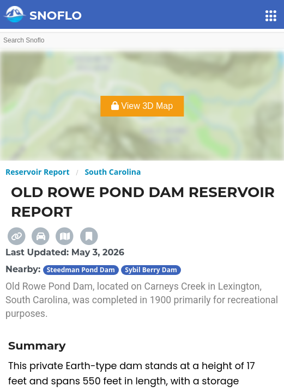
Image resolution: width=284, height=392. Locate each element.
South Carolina (112, 172)
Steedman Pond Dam (81, 269)
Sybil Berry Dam (151, 269)
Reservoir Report (37, 172)
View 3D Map (142, 106)
